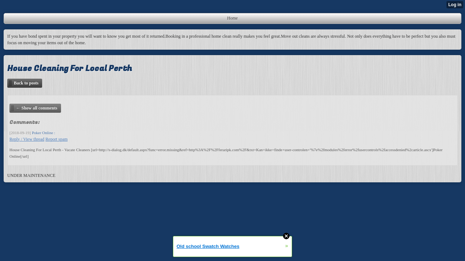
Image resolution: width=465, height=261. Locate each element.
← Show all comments (36, 108)
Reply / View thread (26, 139)
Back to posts (26, 83)
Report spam (56, 139)
